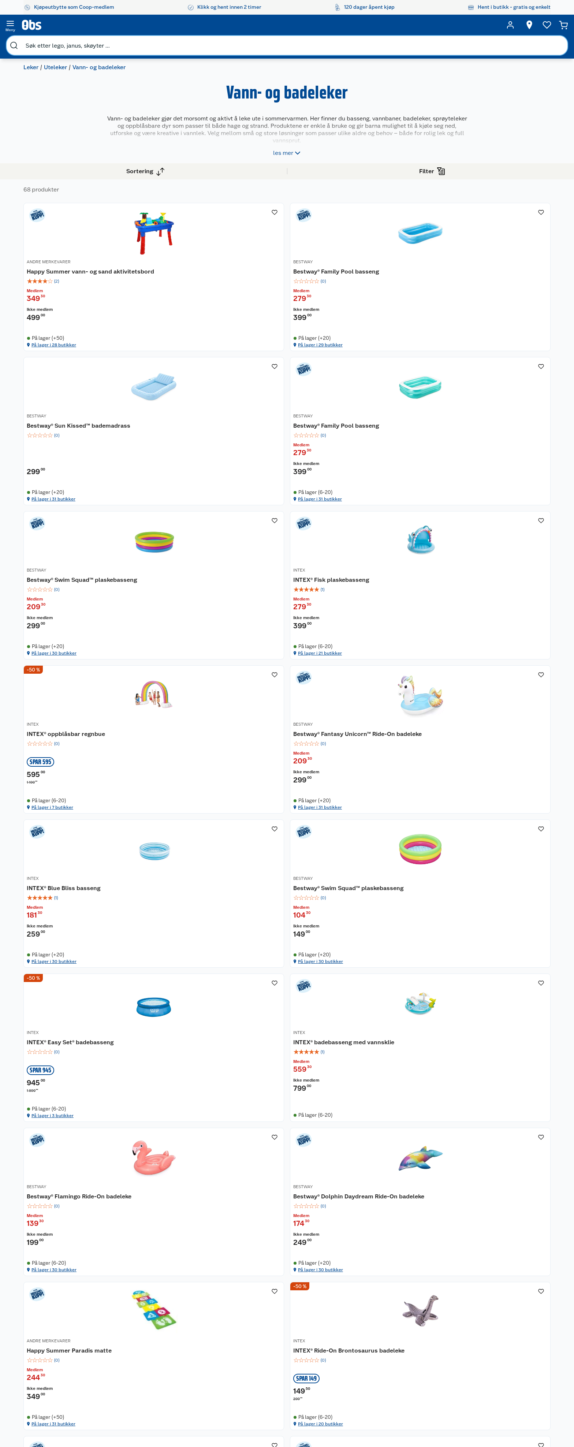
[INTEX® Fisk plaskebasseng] (294, 475)
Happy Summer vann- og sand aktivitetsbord (191, 273)
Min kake (194, 1355)
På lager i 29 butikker (282, 360)
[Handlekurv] (526, 25)
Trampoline (340, 1290)
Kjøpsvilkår (125, 1374)
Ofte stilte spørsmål (136, 1327)
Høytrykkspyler (345, 1333)
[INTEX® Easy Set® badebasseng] (398, 679)
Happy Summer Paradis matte (397, 882)
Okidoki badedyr (482, 1086)
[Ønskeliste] (475, 25)
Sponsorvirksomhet (64, 1383)
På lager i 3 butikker (385, 768)
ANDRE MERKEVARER (170, 261)
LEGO (333, 1324)
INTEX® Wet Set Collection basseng (289, 1090)
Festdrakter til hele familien (278, 1293)
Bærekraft (53, 1346)
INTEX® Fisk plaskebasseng (290, 473)
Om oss (50, 1290)
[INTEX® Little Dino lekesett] (398, 1087)
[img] (191, 287)
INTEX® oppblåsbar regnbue (394, 473)
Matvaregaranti (201, 1327)
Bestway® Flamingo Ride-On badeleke (187, 886)
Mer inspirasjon (274, 1343)
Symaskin (338, 1352)
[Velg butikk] (420, 25)
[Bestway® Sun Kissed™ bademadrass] (398, 271)
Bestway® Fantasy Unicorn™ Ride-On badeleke (498, 478)
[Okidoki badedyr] (501, 1087)
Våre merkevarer (60, 1318)
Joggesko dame (345, 1362)
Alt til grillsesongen (279, 1306)
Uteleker (55, 42)
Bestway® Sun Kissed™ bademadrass (387, 273)
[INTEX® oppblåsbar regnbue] (398, 475)
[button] (346, 1210)
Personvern (125, 1383)
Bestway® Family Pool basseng (282, 273)
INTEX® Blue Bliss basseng (185, 678)
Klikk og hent (199, 1318)
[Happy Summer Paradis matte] (398, 884)
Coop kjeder (55, 1327)
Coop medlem (201, 1299)
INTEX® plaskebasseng (179, 1086)
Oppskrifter (269, 1324)
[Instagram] (300, 1421)
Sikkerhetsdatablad (64, 1355)
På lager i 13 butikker (282, 1177)
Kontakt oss (126, 1299)
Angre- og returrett (134, 1309)
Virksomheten (58, 1374)
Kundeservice (128, 1290)
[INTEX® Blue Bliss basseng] (191, 679)
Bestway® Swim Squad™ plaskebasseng (181, 478)
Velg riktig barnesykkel (283, 1315)
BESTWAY (261, 261)
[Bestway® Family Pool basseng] (294, 271)
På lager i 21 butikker (282, 564)
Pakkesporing (128, 1355)
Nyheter (50, 1299)
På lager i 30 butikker (179, 564)
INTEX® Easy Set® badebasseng (379, 682)
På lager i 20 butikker (489, 973)
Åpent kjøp (197, 1290)
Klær (332, 1343)
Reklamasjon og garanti (139, 1318)
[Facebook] (267, 1421)
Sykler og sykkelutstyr (353, 1315)
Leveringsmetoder (509, 1331)
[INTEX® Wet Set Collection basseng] (294, 1087)
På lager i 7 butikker (384, 564)
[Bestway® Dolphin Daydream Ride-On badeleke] (294, 884)
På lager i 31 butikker (385, 360)
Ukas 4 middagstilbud (282, 1333)
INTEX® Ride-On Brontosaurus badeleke (501, 886)
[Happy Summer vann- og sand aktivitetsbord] (191, 271)
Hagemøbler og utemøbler (345, 1302)
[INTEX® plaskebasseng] (191, 1087)
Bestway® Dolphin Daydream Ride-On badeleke (292, 886)
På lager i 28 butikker (178, 360)
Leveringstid (127, 1402)
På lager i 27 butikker (489, 1177)
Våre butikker (57, 1309)
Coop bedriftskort (205, 1346)
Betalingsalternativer (137, 1336)
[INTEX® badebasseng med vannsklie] (501, 679)
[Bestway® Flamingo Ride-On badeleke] (191, 884)
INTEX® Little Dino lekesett (392, 1086)
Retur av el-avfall (203, 1309)
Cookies (122, 1392)
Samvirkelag (55, 1365)
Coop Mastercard (204, 1336)
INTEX (258, 465)
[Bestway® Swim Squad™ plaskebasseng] (191, 475)
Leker (30, 42)
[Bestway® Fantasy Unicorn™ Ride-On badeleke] (501, 475)
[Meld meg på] (509, 1304)
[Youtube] (284, 1421)
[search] (99, 25)
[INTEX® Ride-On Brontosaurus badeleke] (501, 884)
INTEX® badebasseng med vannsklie (495, 682)
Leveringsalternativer (137, 1346)
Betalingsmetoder (420, 1331)
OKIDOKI (468, 1077)
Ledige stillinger (60, 1336)
